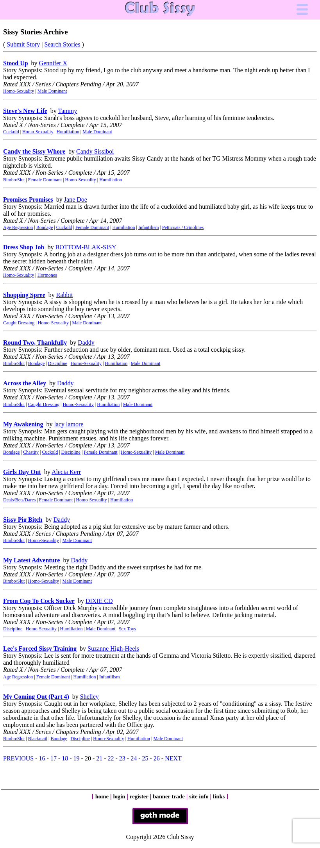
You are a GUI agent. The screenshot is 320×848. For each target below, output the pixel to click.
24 (134, 758)
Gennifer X (53, 63)
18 (65, 758)
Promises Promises (28, 199)
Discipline (57, 363)
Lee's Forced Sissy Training (40, 648)
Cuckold (11, 131)
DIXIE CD (99, 601)
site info (198, 796)
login (119, 796)
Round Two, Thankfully (35, 342)
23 (122, 758)
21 (99, 758)
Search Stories (62, 44)
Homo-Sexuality (18, 91)
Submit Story (23, 44)
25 (145, 758)
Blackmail (37, 738)
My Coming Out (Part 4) (36, 696)
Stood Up (15, 63)
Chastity (31, 452)
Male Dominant (52, 91)
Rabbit (64, 295)
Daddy (86, 342)
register (139, 796)
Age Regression (18, 227)
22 (111, 758)
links (219, 796)
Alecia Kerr (66, 472)
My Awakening (23, 424)
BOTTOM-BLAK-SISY (85, 247)
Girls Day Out (22, 472)
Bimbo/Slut (14, 179)
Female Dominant (45, 179)
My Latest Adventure (31, 560)
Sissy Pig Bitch (22, 519)
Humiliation (68, 131)
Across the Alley (24, 383)
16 (42, 758)
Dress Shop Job (24, 247)
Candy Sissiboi (95, 151)
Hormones (47, 275)
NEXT (173, 758)
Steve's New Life (25, 110)
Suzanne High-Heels (113, 648)
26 (157, 758)
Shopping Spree (24, 295)
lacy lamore (68, 424)
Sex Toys (127, 629)
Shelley (89, 696)
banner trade (169, 796)
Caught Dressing (18, 323)
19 (76, 758)
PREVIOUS (18, 758)
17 (53, 758)
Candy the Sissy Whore (34, 151)
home (102, 796)
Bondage (44, 227)
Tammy (67, 110)
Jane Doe (75, 199)
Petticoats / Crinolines (183, 227)
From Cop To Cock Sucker (39, 601)
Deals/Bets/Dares (19, 500)
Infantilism (148, 227)
